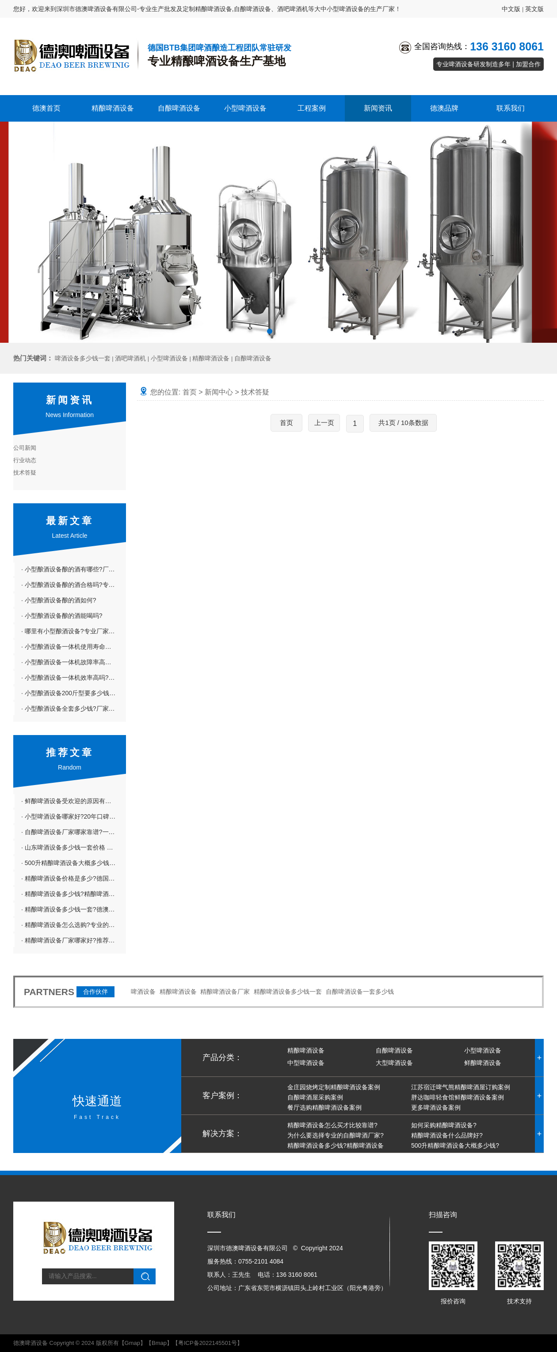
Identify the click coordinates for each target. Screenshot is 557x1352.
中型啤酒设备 (305, 1062)
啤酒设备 (143, 991)
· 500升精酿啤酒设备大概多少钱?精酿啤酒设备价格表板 (73, 862)
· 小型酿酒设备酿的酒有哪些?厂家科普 (73, 569)
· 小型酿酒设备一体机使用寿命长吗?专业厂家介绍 (73, 646)
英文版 (534, 8)
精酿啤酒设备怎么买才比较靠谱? (332, 1125)
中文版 (511, 8)
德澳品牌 (444, 108)
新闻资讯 (378, 108)
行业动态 (24, 460)
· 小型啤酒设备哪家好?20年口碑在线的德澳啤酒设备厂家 (73, 816)
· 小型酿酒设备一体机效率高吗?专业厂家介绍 (73, 677)
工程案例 (312, 108)
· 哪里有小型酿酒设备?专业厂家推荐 (71, 631)
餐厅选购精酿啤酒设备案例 (324, 1107)
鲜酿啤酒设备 (482, 1062)
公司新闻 (24, 447)
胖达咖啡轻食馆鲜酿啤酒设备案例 (457, 1097)
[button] (269, 331)
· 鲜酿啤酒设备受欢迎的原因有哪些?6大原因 (73, 800)
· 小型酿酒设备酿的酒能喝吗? (62, 615)
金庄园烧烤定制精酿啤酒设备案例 (333, 1087)
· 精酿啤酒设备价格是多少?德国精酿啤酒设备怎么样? (73, 878)
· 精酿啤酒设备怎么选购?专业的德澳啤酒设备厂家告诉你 (73, 924)
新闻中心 (219, 392)
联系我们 (510, 108)
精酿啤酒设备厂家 (225, 991)
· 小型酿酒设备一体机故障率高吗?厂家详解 (73, 662)
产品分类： (222, 1057)
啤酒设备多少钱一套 (83, 358)
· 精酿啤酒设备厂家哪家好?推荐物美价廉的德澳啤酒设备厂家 (73, 940)
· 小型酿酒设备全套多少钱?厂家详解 (71, 708)
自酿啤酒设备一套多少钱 (360, 991)
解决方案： (222, 1133)
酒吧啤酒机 (130, 358)
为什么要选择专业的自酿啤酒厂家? (335, 1135)
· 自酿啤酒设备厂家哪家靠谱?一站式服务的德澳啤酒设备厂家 (73, 831)
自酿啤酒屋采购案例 (315, 1097)
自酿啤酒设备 (179, 108)
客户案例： (222, 1095)
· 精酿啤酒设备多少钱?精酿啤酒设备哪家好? (73, 893)
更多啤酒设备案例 (436, 1107)
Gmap (132, 1343)
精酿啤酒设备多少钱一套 (288, 991)
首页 (190, 392)
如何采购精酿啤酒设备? (444, 1125)
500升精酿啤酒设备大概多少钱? (455, 1145)
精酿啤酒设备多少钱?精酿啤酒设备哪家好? (323, 1150)
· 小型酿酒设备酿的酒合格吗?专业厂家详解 (73, 584)
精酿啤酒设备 (113, 108)
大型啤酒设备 (394, 1062)
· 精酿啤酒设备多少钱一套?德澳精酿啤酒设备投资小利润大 (73, 909)
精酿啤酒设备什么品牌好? (447, 1135)
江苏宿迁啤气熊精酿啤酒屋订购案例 (460, 1087)
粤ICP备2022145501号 (207, 1343)
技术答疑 (24, 472)
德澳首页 (46, 108)
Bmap (159, 1343)
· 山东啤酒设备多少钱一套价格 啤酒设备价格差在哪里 (73, 847)
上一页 (324, 422)
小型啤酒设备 (245, 108)
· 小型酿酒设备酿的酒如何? (58, 600)
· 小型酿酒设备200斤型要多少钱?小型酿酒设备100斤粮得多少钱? (73, 693)
